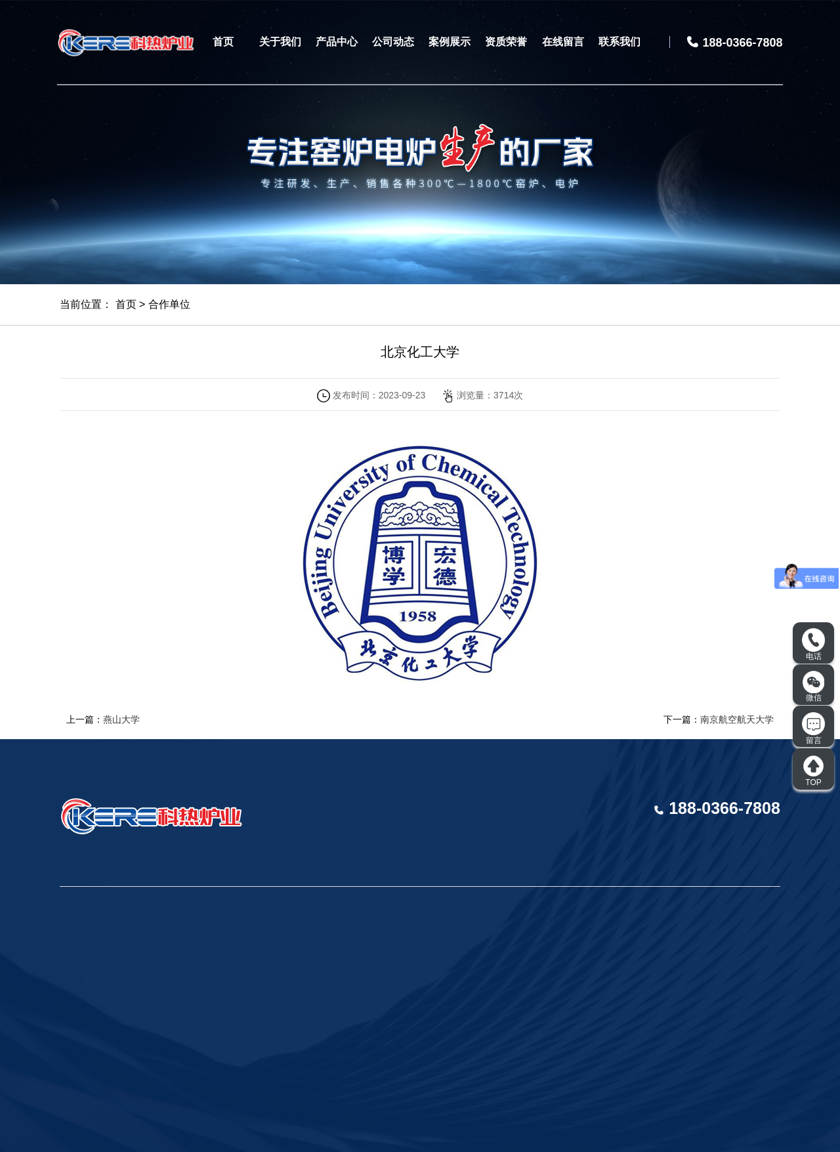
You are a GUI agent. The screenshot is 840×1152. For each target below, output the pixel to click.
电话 (813, 644)
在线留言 (563, 41)
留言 (813, 728)
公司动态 (393, 41)
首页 (223, 41)
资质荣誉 (506, 41)
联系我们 (619, 41)
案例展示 (450, 41)
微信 (814, 686)
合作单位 (169, 304)
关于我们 (280, 41)
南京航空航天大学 (737, 719)
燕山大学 (121, 719)
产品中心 (337, 41)
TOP (813, 770)
